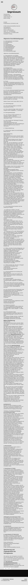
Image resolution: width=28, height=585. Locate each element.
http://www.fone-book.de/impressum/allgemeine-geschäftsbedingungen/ (11, 563)
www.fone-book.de (16, 345)
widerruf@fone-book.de (16, 334)
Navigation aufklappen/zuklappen (14, 2)
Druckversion (5, 579)
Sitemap (12, 579)
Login (25, 579)
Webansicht (24, 580)
